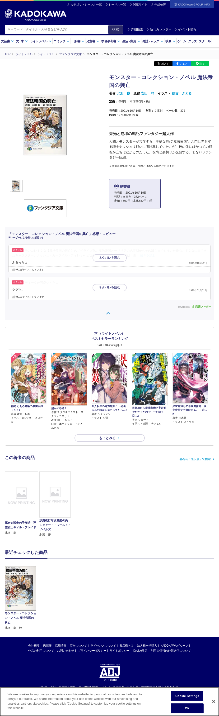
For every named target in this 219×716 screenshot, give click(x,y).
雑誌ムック (152, 41)
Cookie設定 (140, 650)
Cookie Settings (187, 696)
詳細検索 (135, 29)
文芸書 (7, 41)
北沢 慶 (123, 93)
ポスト (165, 63)
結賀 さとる (182, 93)
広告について (78, 645)
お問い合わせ (65, 650)
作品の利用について (41, 650)
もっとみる (107, 438)
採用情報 (60, 645)
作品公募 (160, 4)
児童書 (92, 41)
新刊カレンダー (159, 29)
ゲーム (181, 41)
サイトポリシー (120, 650)
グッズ (192, 41)
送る (202, 63)
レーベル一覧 (117, 4)
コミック (62, 41)
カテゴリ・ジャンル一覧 (86, 4)
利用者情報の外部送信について (171, 650)
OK (187, 708)
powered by (194, 307)
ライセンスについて (103, 645)
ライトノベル (41, 41)
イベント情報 (185, 29)
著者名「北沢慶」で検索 (195, 459)
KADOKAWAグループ (174, 645)
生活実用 (131, 41)
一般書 (77, 41)
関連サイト (140, 4)
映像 (170, 41)
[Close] (214, 701)
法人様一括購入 (147, 645)
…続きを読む (146, 255)
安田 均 (147, 93)
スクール (204, 41)
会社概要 (34, 645)
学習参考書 (110, 41)
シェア (183, 63)
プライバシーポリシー (92, 650)
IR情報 (47, 645)
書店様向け (126, 645)
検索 (115, 29)
